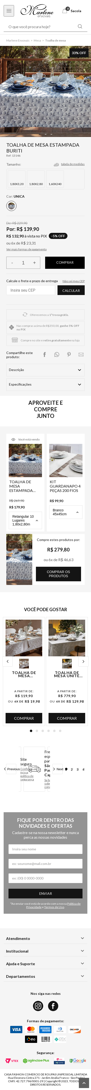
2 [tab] (37, 731)
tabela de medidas (73, 164)
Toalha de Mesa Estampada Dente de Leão (24, 674)
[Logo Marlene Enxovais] (37, 11)
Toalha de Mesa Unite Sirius (67, 674)
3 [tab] (42, 731)
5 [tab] (54, 731)
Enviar (45, 893)
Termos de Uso (54, 907)
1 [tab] (31, 731)
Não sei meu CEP (74, 281)
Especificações (20, 384)
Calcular (71, 290)
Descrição (16, 370)
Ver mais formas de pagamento (26, 249)
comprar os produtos (58, 574)
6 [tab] (60, 731)
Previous (7, 661)
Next (83, 661)
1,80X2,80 (36, 184)
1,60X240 (55, 184)
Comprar (24, 718)
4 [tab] (48, 731)
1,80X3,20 (17, 184)
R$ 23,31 (28, 243)
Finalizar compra (65, 263)
